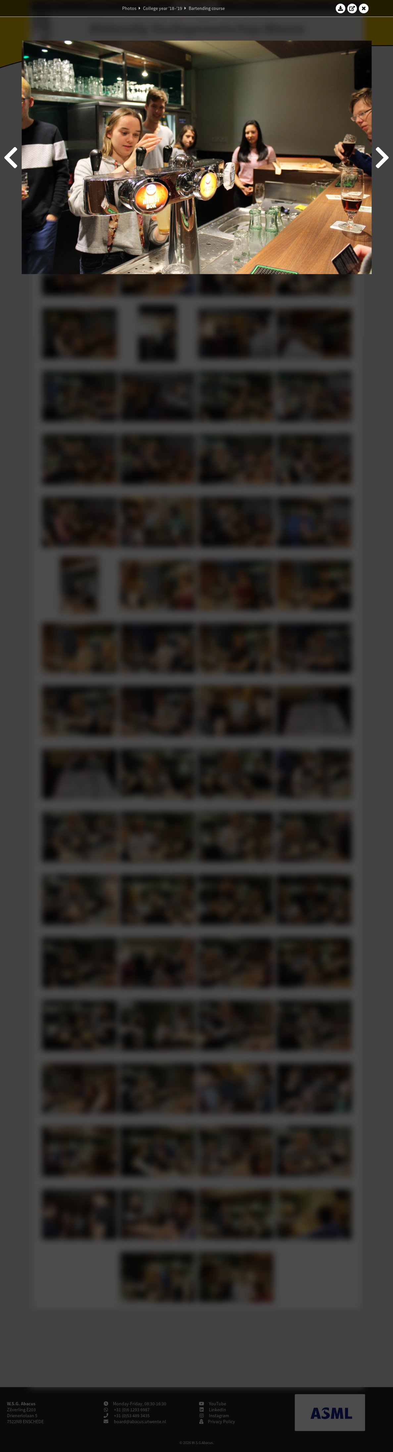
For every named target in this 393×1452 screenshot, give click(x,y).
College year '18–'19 (162, 8)
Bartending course (207, 8)
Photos (129, 8)
